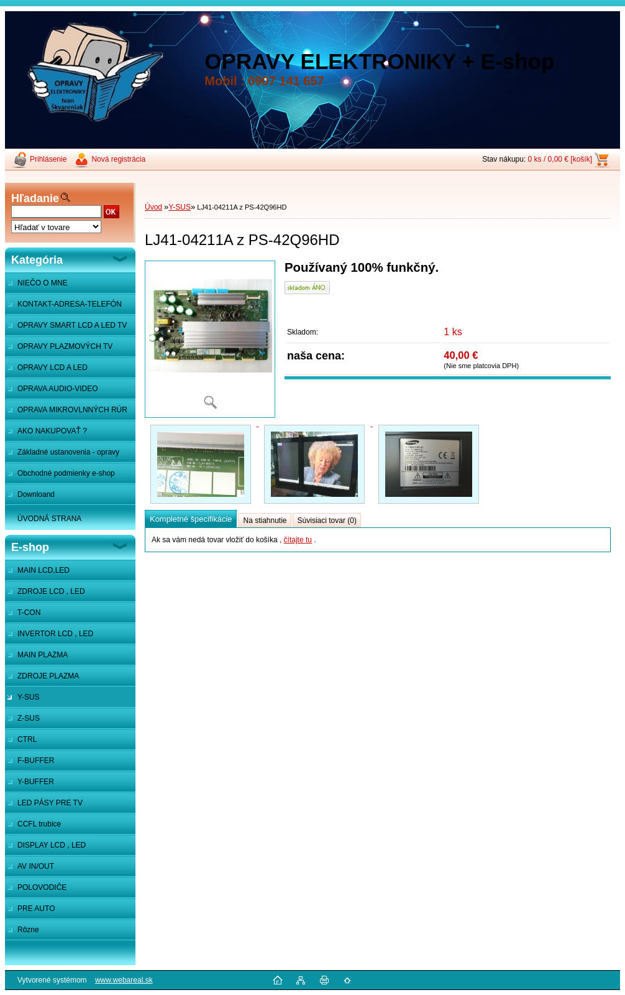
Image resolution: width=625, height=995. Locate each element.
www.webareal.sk (124, 980)
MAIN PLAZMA (42, 654)
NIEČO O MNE (42, 283)
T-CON (28, 612)
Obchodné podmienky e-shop (66, 473)
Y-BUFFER (35, 781)
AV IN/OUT (35, 866)
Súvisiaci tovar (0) (327, 520)
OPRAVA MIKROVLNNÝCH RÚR (72, 409)
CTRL (27, 739)
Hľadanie (35, 198)
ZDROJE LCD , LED (51, 591)
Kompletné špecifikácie (191, 519)
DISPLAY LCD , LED (51, 845)
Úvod (153, 207)
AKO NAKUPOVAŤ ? (52, 431)
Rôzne (28, 929)
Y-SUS (28, 697)
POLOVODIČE (41, 887)
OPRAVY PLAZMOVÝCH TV (64, 346)
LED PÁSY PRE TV (50, 802)
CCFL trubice (39, 824)
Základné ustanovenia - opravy (68, 452)
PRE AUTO (36, 908)
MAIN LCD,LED (43, 570)
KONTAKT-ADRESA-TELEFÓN (69, 304)
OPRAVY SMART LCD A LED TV (72, 325)
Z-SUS (28, 718)
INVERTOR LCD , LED (55, 633)
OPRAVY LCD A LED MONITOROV (46, 370)
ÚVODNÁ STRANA (49, 518)
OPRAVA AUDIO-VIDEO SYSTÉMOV (51, 391)
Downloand (36, 494)
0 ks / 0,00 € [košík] (560, 159)
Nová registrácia (118, 159)
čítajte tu (298, 539)
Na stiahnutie (264, 520)
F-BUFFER (35, 760)
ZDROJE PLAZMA (48, 676)
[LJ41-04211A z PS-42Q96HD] (210, 339)
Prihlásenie (48, 159)
